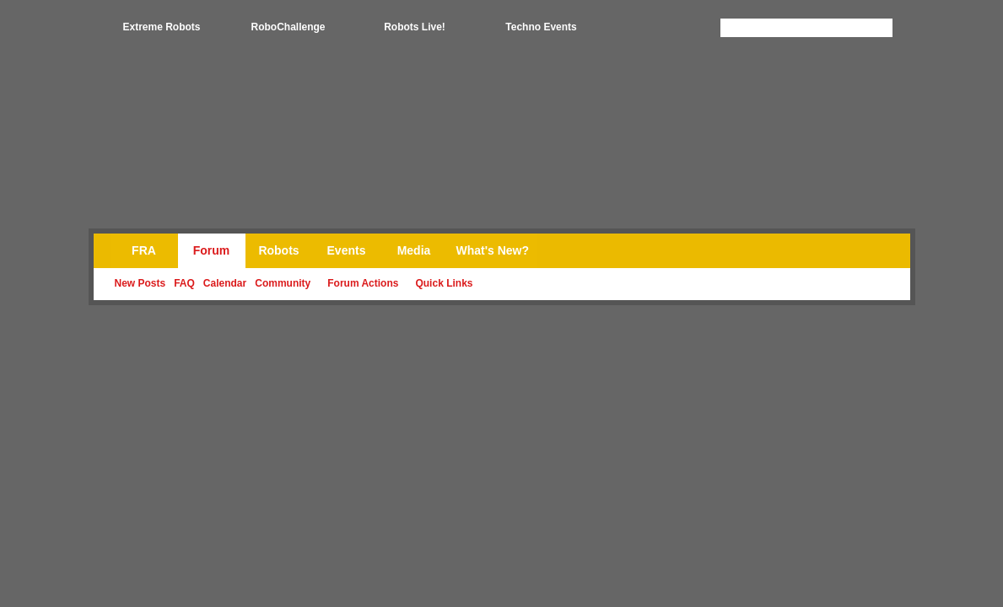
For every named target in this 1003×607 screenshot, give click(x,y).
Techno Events (540, 27)
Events (346, 250)
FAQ (184, 283)
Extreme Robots (161, 27)
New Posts (140, 283)
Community (282, 283)
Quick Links (443, 283)
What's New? (493, 250)
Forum (211, 250)
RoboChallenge (288, 27)
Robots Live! (414, 27)
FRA (144, 250)
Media (414, 250)
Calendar (224, 283)
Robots (278, 250)
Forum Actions (362, 283)
